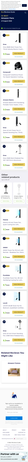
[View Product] (14, 45)
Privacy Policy (12, 8)
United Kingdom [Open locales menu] (19, 438)
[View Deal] (6, 193)
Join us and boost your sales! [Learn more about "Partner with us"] (9, 459)
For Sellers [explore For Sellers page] (6, 435)
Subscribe (14, 418)
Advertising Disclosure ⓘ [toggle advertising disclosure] (7, 438)
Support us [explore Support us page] (21, 432)
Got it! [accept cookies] (24, 5)
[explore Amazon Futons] (14, 371)
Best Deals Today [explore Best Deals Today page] (20, 435)
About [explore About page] (5, 430)
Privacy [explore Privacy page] (14, 430)
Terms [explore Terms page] (23, 430)
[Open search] (25, 12)
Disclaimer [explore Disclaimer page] (6, 432)
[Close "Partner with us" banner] (26, 452)
